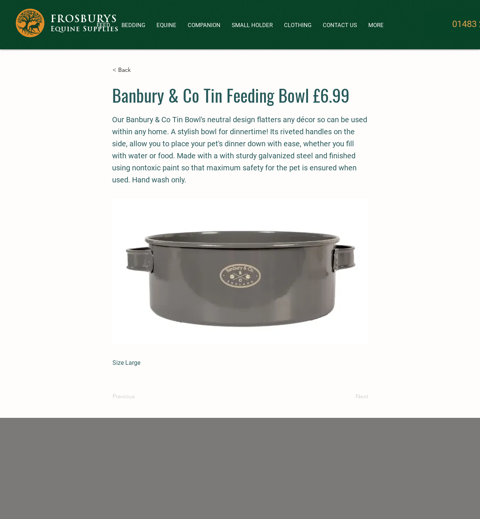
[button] (204, 25)
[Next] (349, 396)
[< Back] (137, 69)
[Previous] (137, 396)
